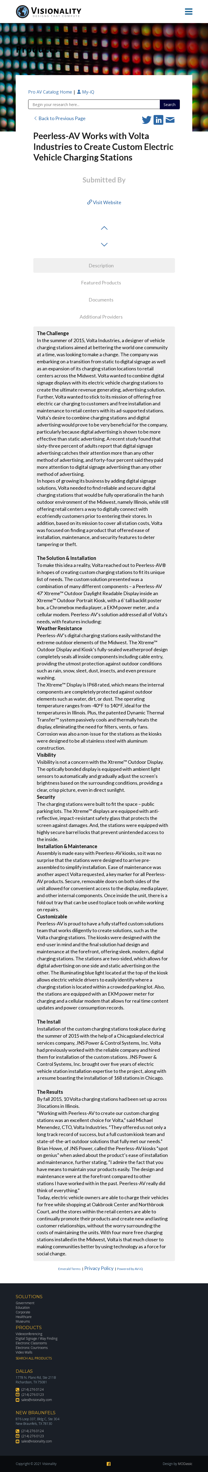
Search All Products (34, 1358)
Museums (23, 1321)
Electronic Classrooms (31, 1343)
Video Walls (24, 1352)
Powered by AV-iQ (130, 1269)
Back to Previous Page (59, 118)
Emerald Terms (69, 1269)
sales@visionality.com (36, 1399)
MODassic (185, 1463)
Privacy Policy (98, 1268)
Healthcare (24, 1316)
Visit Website (104, 202)
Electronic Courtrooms (32, 1347)
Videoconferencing (29, 1334)
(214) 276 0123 (33, 1394)
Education (23, 1307)
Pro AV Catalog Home (50, 92)
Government (25, 1303)
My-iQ (85, 92)
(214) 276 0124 (32, 1389)
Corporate (23, 1312)
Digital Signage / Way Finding (36, 1338)
